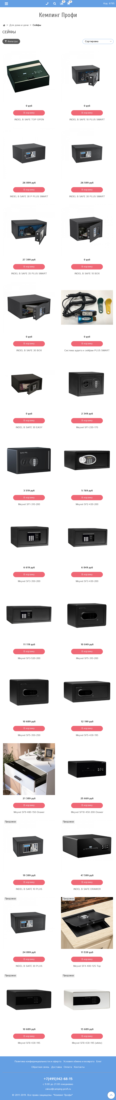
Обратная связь (40, 1067)
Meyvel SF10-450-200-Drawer (87, 812)
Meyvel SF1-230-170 (87, 427)
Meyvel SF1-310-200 (29, 504)
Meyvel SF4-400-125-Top (87, 966)
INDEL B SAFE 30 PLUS (29, 966)
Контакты (79, 1067)
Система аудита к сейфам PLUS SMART (87, 350)
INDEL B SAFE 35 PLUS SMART (29, 273)
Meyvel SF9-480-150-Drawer (29, 812)
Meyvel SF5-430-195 (87, 735)
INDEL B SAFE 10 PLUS (29, 889)
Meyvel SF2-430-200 (87, 504)
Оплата (68, 1067)
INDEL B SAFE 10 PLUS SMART (87, 119)
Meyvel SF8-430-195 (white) (87, 1043)
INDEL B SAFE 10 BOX (87, 273)
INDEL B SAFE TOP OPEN (29, 119)
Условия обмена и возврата (78, 1061)
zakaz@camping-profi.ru (58, 1089)
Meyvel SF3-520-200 (29, 658)
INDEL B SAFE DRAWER (87, 889)
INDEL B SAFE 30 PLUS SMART (87, 196)
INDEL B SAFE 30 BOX (29, 350)
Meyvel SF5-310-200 (87, 658)
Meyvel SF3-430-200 (87, 581)
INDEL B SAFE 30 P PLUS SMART (29, 196)
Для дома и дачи (19, 25)
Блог (99, 1061)
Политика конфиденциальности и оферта (37, 1061)
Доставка (56, 1067)
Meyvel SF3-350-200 (29, 581)
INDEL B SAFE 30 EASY (29, 427)
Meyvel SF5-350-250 (29, 735)
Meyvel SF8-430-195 (29, 1043)
